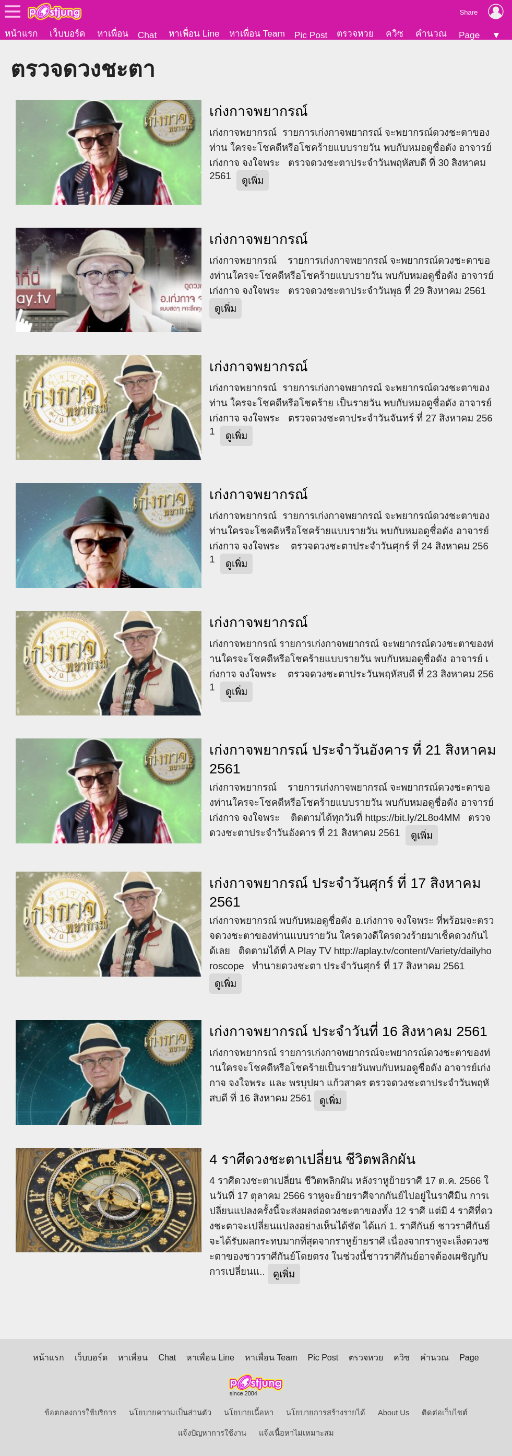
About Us (393, 1412)
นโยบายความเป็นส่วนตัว (170, 1412)
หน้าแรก (21, 33)
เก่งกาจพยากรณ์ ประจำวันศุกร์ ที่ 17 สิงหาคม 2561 (345, 892)
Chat (147, 35)
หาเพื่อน (112, 33)
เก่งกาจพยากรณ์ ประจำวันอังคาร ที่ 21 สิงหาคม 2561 (352, 759)
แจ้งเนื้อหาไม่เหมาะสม (296, 1433)
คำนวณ (431, 33)
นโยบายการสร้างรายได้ (325, 1412)
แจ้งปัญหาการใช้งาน (212, 1433)
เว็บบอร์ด (67, 33)
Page (469, 35)
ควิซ (394, 33)
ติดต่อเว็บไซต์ (445, 1412)
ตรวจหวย (355, 33)
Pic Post (311, 35)
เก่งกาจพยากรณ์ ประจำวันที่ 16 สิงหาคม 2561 (348, 1031)
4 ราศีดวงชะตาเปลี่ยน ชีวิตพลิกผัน (312, 1159)
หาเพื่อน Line (194, 33)
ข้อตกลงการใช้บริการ (80, 1412)
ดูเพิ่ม (253, 180)
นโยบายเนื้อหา (248, 1412)
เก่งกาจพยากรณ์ (258, 111)
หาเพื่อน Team (257, 33)
